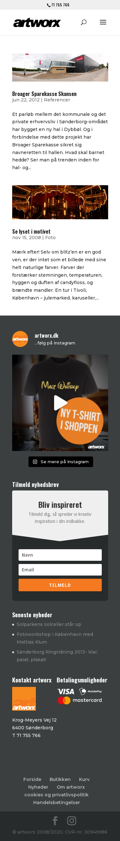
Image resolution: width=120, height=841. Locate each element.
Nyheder (38, 787)
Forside (32, 779)
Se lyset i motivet (31, 231)
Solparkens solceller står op (49, 624)
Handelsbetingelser (56, 802)
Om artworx (71, 787)
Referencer (57, 100)
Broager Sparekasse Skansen (44, 94)
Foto (50, 237)
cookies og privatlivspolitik (56, 795)
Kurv (84, 779)
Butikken (60, 779)
